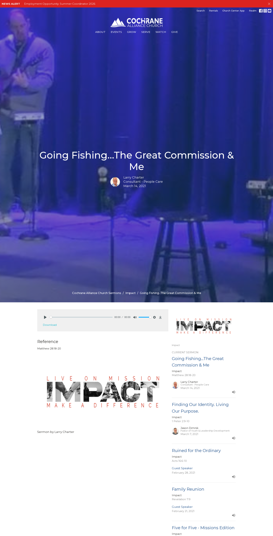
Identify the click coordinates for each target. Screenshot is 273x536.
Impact (130, 293)
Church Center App (233, 10)
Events (116, 32)
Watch (160, 32)
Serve (145, 32)
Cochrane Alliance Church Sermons (96, 293)
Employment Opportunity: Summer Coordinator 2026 (59, 3)
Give (174, 32)
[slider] (81, 317)
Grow (131, 32)
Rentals (213, 10)
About (100, 32)
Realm (252, 10)
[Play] (45, 317)
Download (50, 325)
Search (201, 10)
